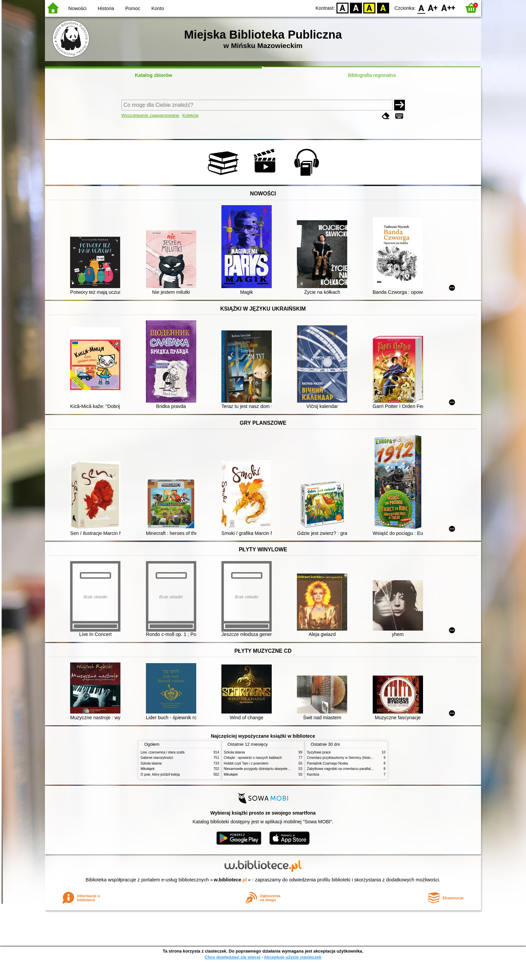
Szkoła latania (151, 763)
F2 (448, 7)
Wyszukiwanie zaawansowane (150, 115)
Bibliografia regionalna (372, 75)
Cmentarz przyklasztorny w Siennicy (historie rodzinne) (348, 758)
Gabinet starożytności (157, 758)
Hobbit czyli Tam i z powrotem (246, 763)
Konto (157, 8)
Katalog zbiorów (153, 75)
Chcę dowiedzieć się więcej (232, 957)
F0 (421, 7)
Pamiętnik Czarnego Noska (327, 763)
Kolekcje (190, 115)
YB (369, 7)
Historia (106, 8)
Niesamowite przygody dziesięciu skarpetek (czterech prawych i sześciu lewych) (284, 769)
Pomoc (132, 8)
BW (356, 7)
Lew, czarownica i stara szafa (163, 752)
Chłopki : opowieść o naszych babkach (253, 758)
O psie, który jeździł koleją (160, 774)
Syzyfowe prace (319, 752)
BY (382, 7)
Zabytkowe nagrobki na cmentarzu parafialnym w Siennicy (350, 769)
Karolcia (313, 774)
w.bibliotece (230, 879)
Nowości (77, 8)
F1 (433, 7)
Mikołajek (148, 769)
